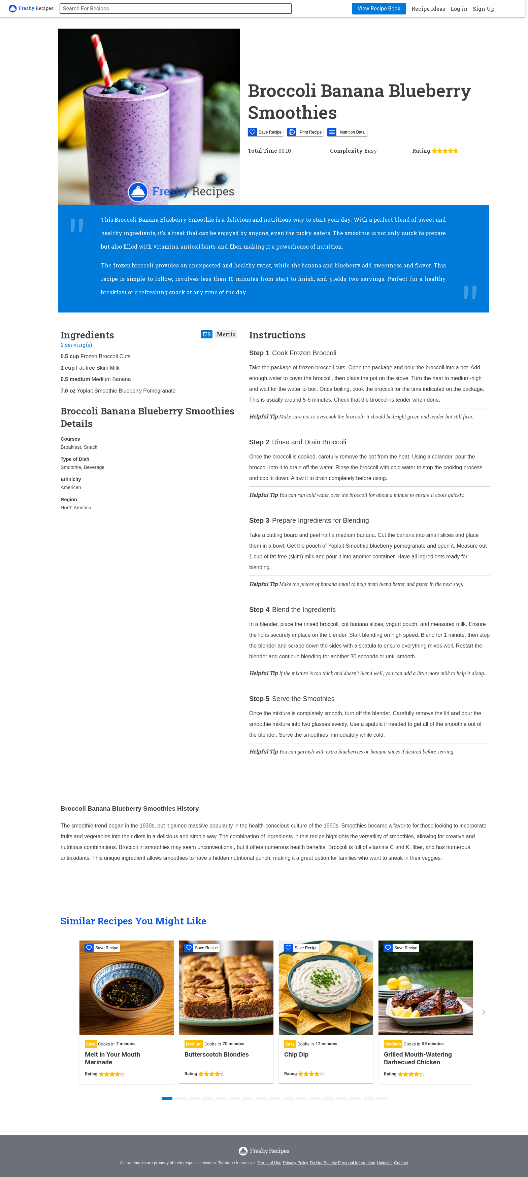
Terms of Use (270, 1163)
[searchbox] (176, 8)
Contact (401, 1163)
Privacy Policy (295, 1163)
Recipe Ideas (428, 8)
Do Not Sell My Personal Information (342, 1163)
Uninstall (384, 1163)
